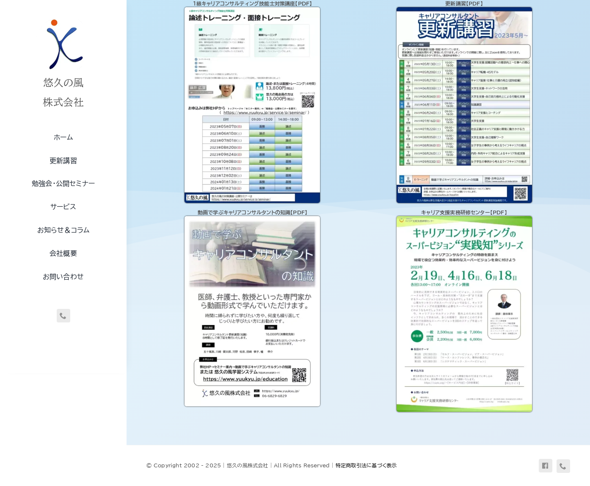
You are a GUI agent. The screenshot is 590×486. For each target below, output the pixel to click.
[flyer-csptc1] (464, 219)
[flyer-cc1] (252, 10)
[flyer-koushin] (464, 10)
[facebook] (545, 465)
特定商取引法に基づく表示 (366, 465)
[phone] (63, 315)
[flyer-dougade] (252, 219)
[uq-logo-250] (63, 18)
